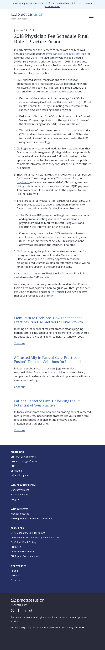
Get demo (16, 580)
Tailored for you (19, 494)
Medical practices (20, 513)
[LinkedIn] (24, 610)
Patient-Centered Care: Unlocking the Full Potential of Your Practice (48, 403)
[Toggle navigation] (91, 16)
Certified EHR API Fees (22, 551)
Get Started (18, 566)
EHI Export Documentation (25, 556)
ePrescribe (16, 470)
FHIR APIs (16, 546)
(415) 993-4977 (52, 6)
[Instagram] (30, 610)
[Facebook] (18, 610)
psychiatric (23, 182)
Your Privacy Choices (73, 627)
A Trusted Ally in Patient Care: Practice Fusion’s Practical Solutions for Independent (50, 360)
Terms (14, 627)
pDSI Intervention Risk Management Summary (35, 537)
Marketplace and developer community (31, 518)
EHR (13, 466)
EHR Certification (40, 627)
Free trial (15, 575)
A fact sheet (21, 273)
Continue (19, 343)
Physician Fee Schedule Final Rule (66, 54)
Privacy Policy (25, 627)
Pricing (14, 570)
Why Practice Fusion (24, 485)
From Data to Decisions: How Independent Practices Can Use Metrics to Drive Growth (48, 320)
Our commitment (20, 489)
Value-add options (20, 475)
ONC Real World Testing (23, 542)
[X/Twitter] (13, 610)
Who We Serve (19, 509)
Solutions (17, 452)
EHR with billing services (23, 456)
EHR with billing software (24, 461)
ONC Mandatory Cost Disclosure (28, 532)
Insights (15, 499)
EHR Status (55, 627)
